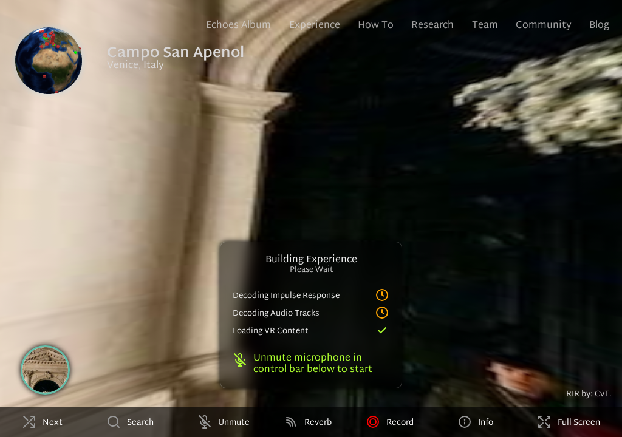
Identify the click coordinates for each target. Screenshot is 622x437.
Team (485, 26)
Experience (314, 26)
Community (544, 26)
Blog (599, 26)
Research (432, 26)
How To (376, 26)
